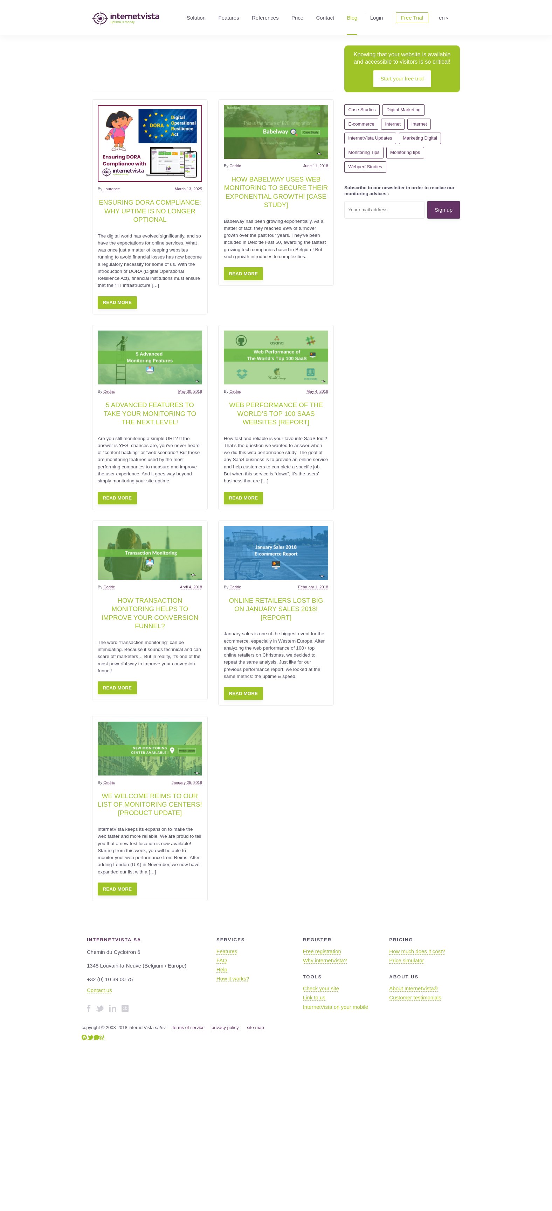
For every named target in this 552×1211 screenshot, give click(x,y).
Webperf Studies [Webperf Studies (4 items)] (365, 166)
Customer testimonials (415, 997)
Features (228, 18)
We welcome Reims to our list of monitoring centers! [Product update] (150, 804)
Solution (196, 18)
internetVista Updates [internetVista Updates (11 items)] (370, 138)
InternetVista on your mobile (335, 1007)
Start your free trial (401, 79)
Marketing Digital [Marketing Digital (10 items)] (420, 138)
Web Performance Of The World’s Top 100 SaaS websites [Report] (276, 413)
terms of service (189, 1027)
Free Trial (412, 18)
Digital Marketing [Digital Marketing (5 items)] (403, 109)
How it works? (232, 979)
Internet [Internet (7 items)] (419, 124)
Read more (117, 302)
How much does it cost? (417, 951)
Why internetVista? (325, 960)
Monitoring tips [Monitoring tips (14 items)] (405, 152)
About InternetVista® (413, 988)
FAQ (221, 960)
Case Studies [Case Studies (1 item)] (362, 109)
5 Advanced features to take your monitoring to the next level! (150, 413)
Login (376, 18)
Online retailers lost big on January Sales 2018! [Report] (276, 609)
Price (297, 18)
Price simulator (406, 960)
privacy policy (225, 1027)
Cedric (235, 166)
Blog (352, 18)
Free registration (322, 951)
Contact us (99, 990)
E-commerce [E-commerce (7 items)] (361, 124)
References (265, 18)
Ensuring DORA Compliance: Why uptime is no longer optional (150, 211)
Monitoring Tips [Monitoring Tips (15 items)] (364, 152)
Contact (325, 18)
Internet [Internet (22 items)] (392, 124)
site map (255, 1027)
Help (221, 969)
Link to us (314, 997)
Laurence (111, 189)
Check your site (321, 988)
